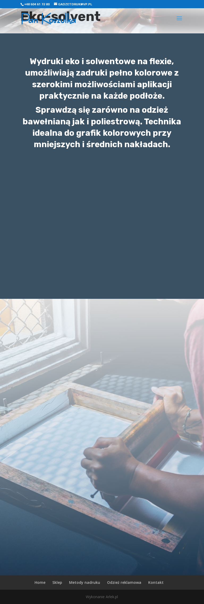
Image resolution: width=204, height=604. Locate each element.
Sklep (57, 582)
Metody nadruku (84, 582)
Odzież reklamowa (124, 582)
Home (40, 582)
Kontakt (156, 582)
